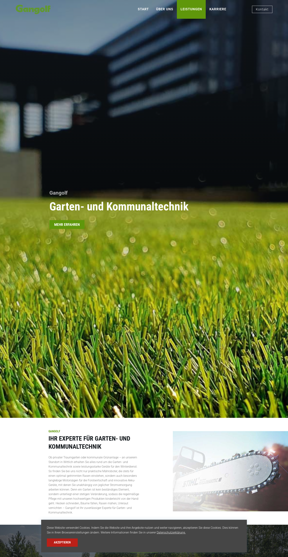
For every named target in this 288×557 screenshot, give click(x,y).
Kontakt (262, 9)
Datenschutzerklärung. (171, 532)
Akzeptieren (62, 542)
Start (143, 9)
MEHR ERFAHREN (67, 224)
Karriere (217, 9)
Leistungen (191, 9)
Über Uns (164, 9)
